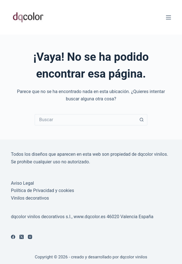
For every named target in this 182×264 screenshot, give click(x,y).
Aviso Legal (22, 183)
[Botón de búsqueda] (141, 119)
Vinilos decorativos (30, 198)
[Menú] (168, 17)
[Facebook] (13, 237)
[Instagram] (30, 237)
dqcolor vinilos (133, 257)
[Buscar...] (85, 119)
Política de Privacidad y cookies (42, 190)
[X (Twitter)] (21, 237)
